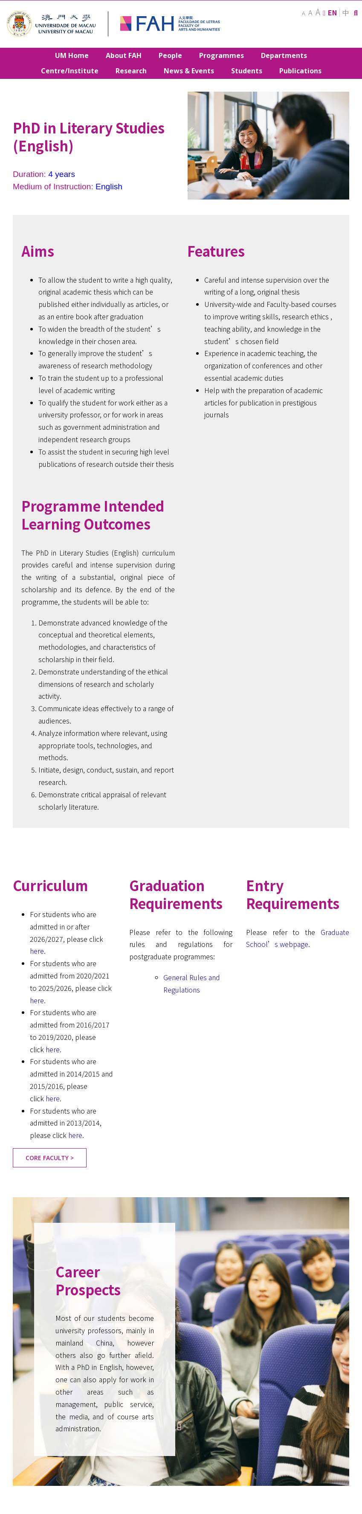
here (37, 951)
